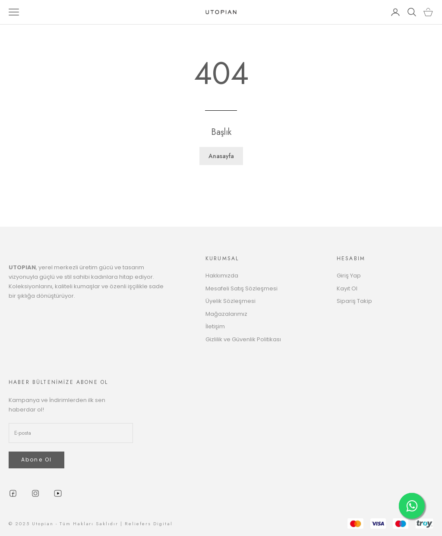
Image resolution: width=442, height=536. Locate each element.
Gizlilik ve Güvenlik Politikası (243, 339)
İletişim (215, 326)
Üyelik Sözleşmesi (230, 301)
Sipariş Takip (354, 301)
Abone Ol (36, 459)
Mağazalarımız (226, 314)
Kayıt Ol (347, 288)
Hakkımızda (221, 275)
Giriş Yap (349, 275)
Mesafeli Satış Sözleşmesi (241, 288)
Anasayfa (221, 156)
